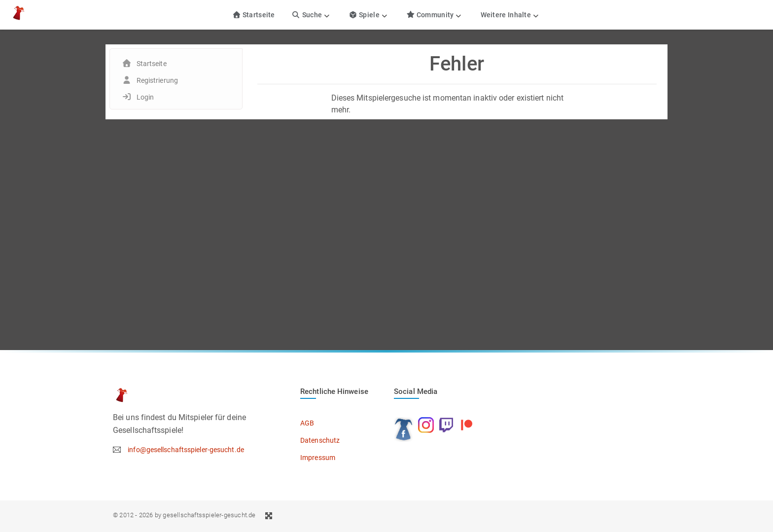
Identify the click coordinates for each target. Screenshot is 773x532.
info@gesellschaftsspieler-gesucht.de (186, 450)
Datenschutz (320, 440)
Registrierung (157, 80)
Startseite (253, 15)
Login (145, 97)
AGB (307, 423)
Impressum (317, 457)
